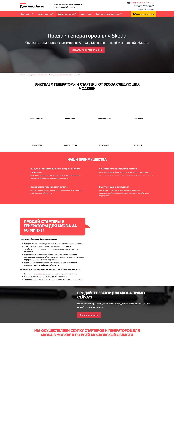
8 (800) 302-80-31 (144, 6)
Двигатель (86, 14)
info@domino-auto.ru (142, 2)
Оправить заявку (89, 315)
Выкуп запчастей (66, 14)
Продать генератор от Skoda (87, 49)
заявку (40, 274)
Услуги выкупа (45, 14)
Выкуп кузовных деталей (108, 14)
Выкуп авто (26, 14)
